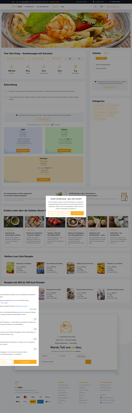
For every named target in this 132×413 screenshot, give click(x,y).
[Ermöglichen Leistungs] (35, 339)
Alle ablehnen (64, 213)
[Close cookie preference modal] (36, 289)
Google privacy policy (21, 306)
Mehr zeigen (4, 303)
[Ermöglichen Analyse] (35, 329)
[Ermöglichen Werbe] (35, 349)
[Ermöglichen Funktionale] (35, 319)
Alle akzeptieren (77, 213)
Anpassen (53, 213)
